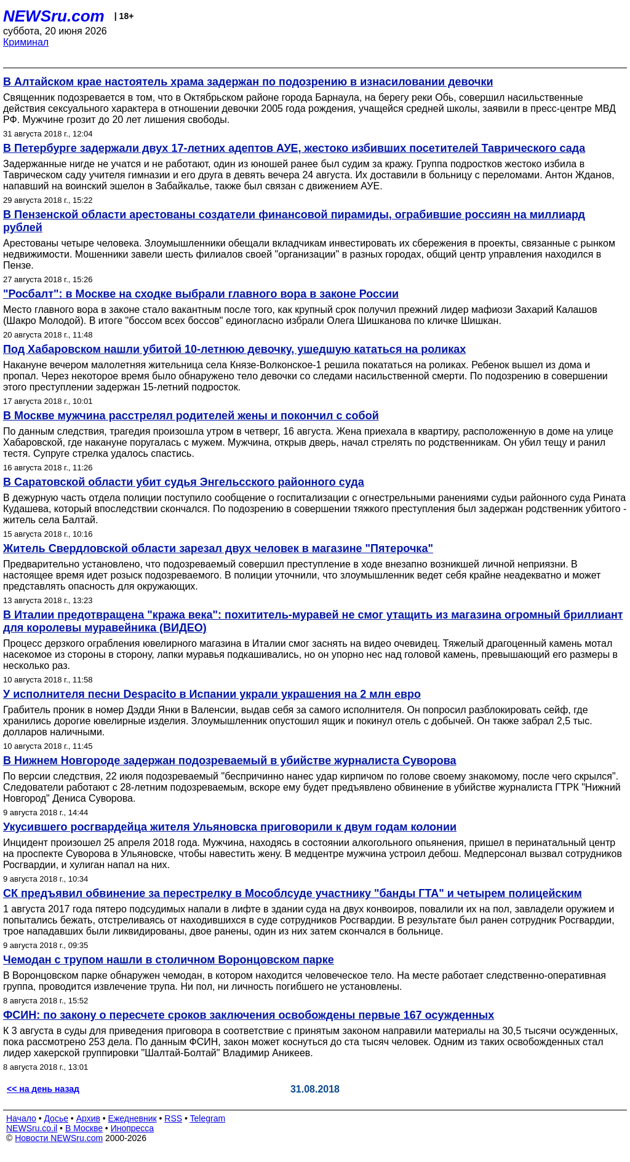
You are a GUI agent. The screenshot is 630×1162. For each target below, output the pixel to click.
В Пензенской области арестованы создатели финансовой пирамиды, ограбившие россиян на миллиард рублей (294, 221)
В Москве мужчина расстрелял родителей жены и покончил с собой (191, 415)
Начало (21, 1118)
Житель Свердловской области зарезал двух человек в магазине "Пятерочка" (218, 548)
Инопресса (132, 1128)
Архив (88, 1118)
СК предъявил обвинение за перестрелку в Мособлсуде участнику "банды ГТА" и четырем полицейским (292, 893)
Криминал (26, 42)
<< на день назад (43, 1089)
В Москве (84, 1128)
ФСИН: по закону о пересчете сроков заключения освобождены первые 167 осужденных (248, 1015)
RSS (173, 1118)
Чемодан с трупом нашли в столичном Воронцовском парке (168, 960)
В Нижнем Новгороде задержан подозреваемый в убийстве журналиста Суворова (230, 760)
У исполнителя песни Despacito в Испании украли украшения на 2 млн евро (212, 694)
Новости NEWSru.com (59, 1138)
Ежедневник (132, 1118)
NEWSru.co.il (31, 1128)
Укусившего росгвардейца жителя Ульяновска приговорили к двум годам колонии (230, 827)
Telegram (208, 1118)
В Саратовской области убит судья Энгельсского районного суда (183, 482)
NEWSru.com (54, 16)
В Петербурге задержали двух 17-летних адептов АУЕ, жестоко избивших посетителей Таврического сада (294, 148)
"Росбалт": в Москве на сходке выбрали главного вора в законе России (201, 294)
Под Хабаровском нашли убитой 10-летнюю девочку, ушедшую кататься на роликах (234, 349)
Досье (56, 1118)
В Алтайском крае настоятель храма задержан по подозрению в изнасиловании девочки (248, 82)
